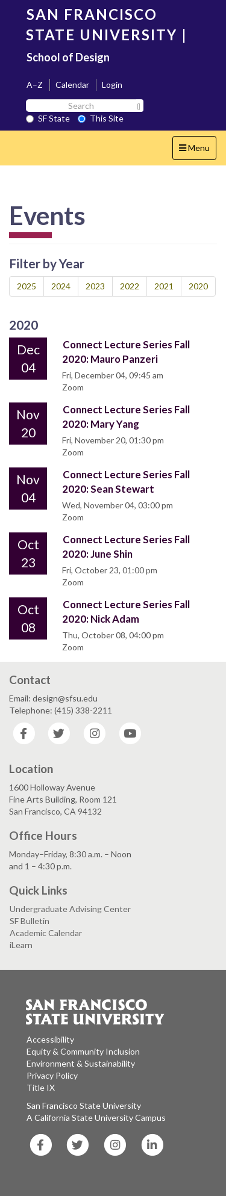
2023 (95, 286)
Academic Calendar (46, 933)
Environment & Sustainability (81, 1063)
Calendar (72, 84)
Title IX (41, 1087)
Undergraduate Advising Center (70, 909)
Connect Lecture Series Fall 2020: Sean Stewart (126, 481)
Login (112, 84)
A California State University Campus (96, 1117)
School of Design (68, 57)
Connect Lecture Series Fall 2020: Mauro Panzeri (126, 351)
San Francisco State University (84, 1105)
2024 (61, 286)
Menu (197, 150)
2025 (26, 286)
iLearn (21, 945)
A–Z (35, 84)
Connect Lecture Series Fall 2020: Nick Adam (126, 611)
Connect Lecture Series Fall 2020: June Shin (126, 546)
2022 (129, 286)
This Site (101, 118)
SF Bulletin (29, 921)
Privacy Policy (52, 1075)
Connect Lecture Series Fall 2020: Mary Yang (126, 416)
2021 (164, 286)
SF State (48, 118)
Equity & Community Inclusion (83, 1051)
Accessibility (50, 1039)
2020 (198, 286)
